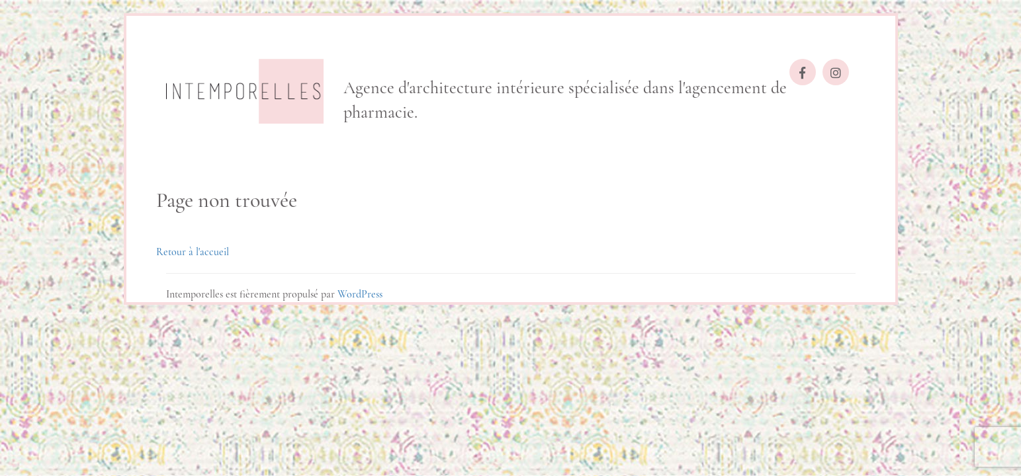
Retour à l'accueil (192, 251)
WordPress (359, 294)
